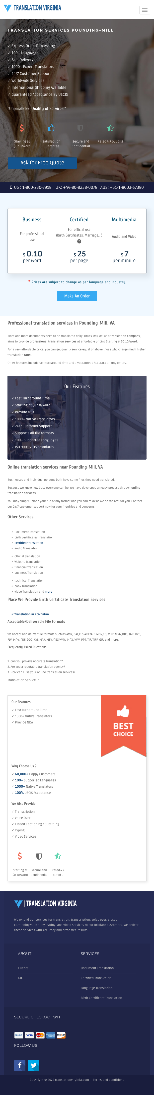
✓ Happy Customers (33, 774)
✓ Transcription (23, 812)
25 (79, 257)
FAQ (20, 978)
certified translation (28, 543)
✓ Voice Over (20, 818)
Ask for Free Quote (42, 163)
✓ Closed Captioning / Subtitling (35, 824)
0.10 (32, 257)
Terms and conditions (108, 1080)
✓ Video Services (23, 837)
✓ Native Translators (32, 787)
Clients (23, 968)
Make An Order (77, 296)
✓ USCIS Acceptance (31, 793)
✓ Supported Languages (33, 780)
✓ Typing (17, 830)
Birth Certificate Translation (101, 998)
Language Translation (97, 988)
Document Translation (97, 968)
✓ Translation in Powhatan (30, 614)
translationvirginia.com (72, 1080)
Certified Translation (96, 978)
